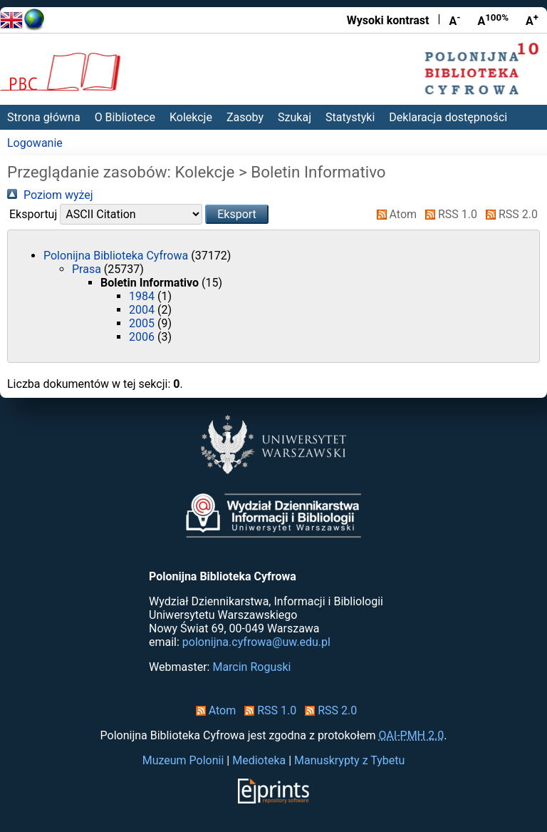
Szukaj (294, 117)
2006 (143, 337)
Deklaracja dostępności (448, 117)
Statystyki (350, 117)
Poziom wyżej (50, 195)
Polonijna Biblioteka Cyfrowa (117, 255)
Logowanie (35, 143)
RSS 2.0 (509, 214)
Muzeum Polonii (183, 760)
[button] (237, 214)
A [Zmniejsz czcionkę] (454, 20)
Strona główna (43, 117)
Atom (394, 214)
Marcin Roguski (251, 667)
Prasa (88, 269)
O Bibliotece (125, 117)
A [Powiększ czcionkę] (532, 20)
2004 (143, 310)
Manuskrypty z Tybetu (349, 760)
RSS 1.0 (448, 214)
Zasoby (245, 117)
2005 (143, 323)
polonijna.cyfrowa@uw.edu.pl (256, 642)
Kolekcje (191, 117)
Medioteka (259, 760)
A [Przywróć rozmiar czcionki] (493, 20)
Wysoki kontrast (388, 20)
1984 (143, 296)
